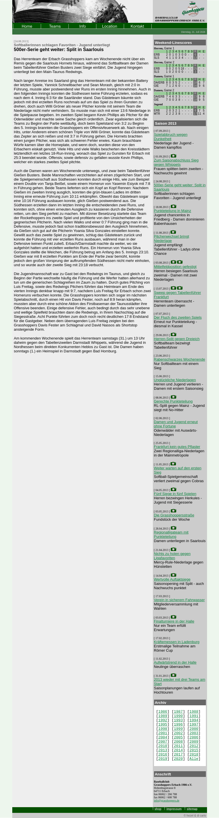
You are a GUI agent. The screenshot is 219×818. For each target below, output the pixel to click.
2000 (193, 729)
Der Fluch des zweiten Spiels (178, 317)
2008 (178, 742)
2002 (178, 733)
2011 (178, 746)
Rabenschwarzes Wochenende (179, 359)
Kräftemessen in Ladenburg (177, 642)
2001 (162, 733)
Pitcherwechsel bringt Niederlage (171, 238)
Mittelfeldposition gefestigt (175, 266)
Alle (193, 759)
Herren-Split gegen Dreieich (177, 339)
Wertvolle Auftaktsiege (172, 579)
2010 (162, 746)
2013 (162, 750)
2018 (193, 754)
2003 (193, 733)
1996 (178, 724)
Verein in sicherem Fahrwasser (179, 600)
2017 (178, 754)
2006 (193, 737)
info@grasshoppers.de (166, 800)
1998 (162, 729)
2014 (178, 750)
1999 (178, 729)
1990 (178, 716)
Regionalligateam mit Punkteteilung (171, 534)
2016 (162, 754)
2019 (162, 759)
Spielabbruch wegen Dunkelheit (171, 136)
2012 (193, 746)
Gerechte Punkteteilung (173, 401)
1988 (193, 712)
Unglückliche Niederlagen (175, 380)
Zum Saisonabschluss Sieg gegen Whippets (176, 162)
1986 (162, 712)
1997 (193, 724)
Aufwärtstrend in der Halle (175, 662)
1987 (178, 712)
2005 (178, 737)
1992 (162, 720)
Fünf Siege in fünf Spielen (175, 494)
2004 (162, 737)
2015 (193, 750)
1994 (193, 720)
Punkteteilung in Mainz (172, 211)
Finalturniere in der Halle (174, 621)
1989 (162, 716)
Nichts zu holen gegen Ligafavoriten (172, 556)
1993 (178, 720)
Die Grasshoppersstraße (174, 515)
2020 (178, 759)
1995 (162, 724)
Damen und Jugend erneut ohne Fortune (176, 424)
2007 (162, 742)
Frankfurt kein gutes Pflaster (177, 447)
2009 (193, 742)
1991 (193, 716)
